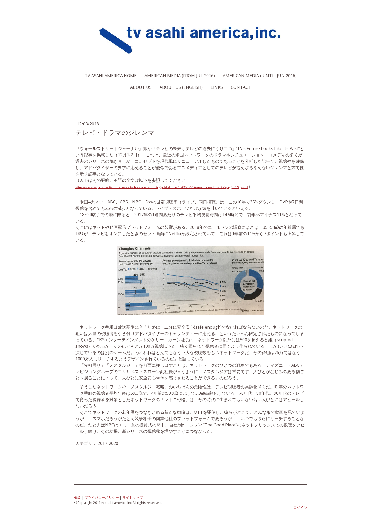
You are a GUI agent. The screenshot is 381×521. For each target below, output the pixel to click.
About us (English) (181, 87)
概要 (77, 497)
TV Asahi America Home (111, 75)
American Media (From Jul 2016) (179, 75)
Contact (241, 87)
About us (141, 87)
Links (217, 87)
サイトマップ (132, 497)
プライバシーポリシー (101, 497)
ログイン (300, 507)
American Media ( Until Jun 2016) (260, 75)
